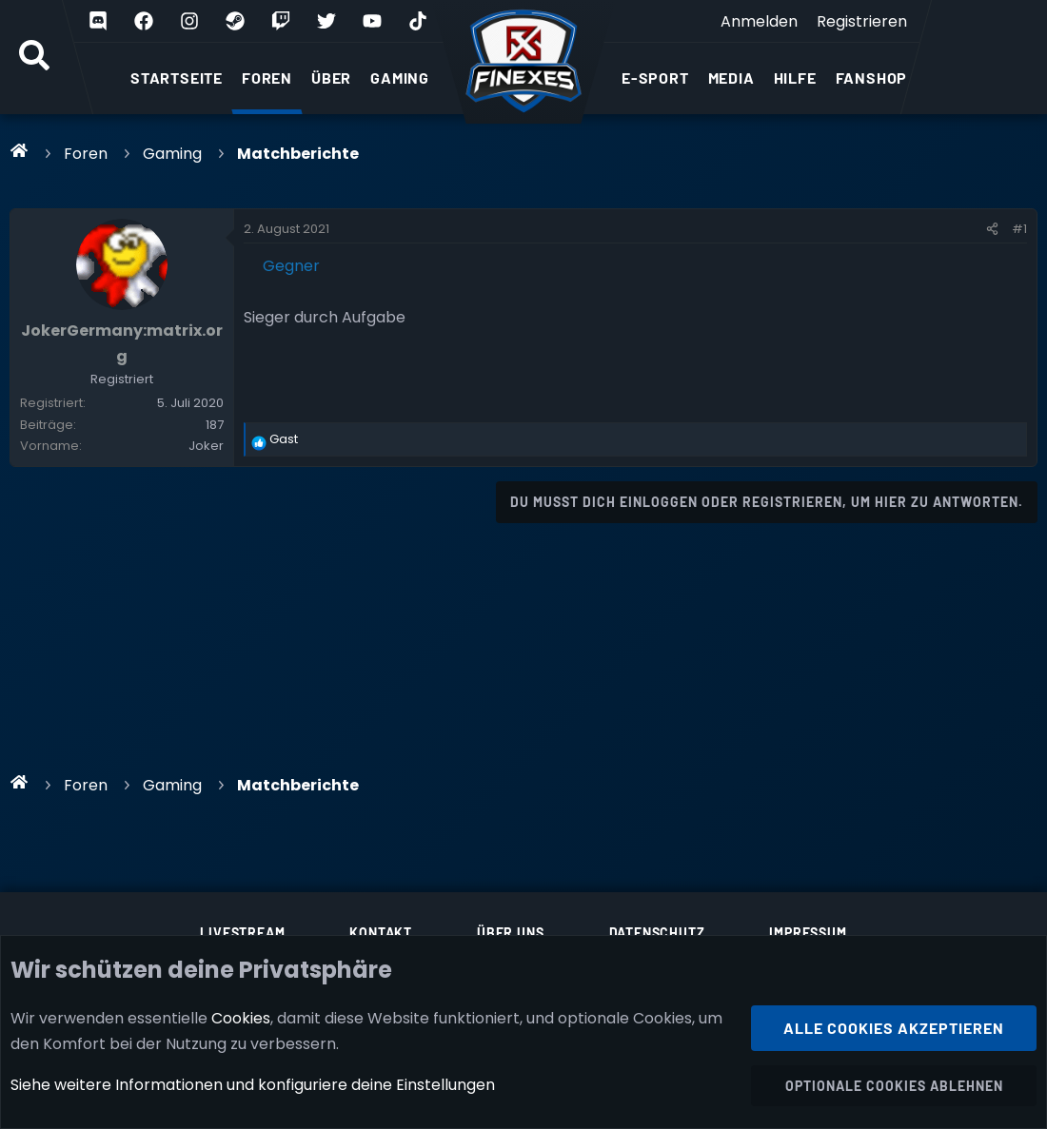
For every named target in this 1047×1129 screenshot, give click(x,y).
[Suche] (34, 57)
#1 (1019, 229)
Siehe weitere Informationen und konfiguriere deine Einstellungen (252, 1085)
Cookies (240, 1017)
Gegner (291, 266)
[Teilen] (992, 229)
